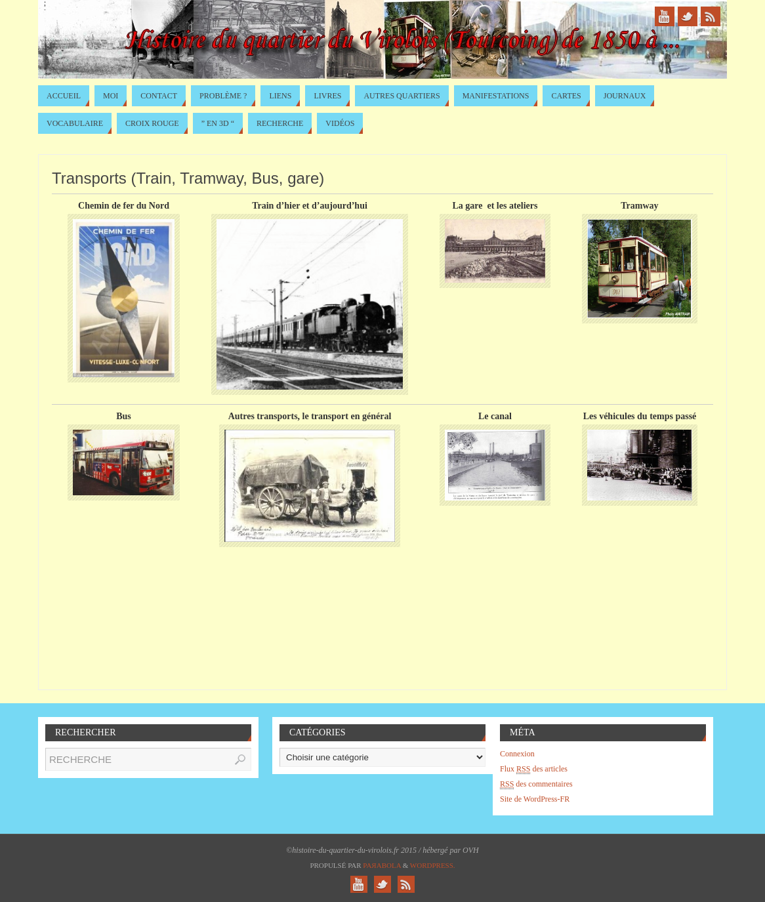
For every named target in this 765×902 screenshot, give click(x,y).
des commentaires (536, 784)
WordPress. (432, 865)
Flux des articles (534, 769)
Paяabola (382, 865)
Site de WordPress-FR (534, 799)
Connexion (517, 753)
